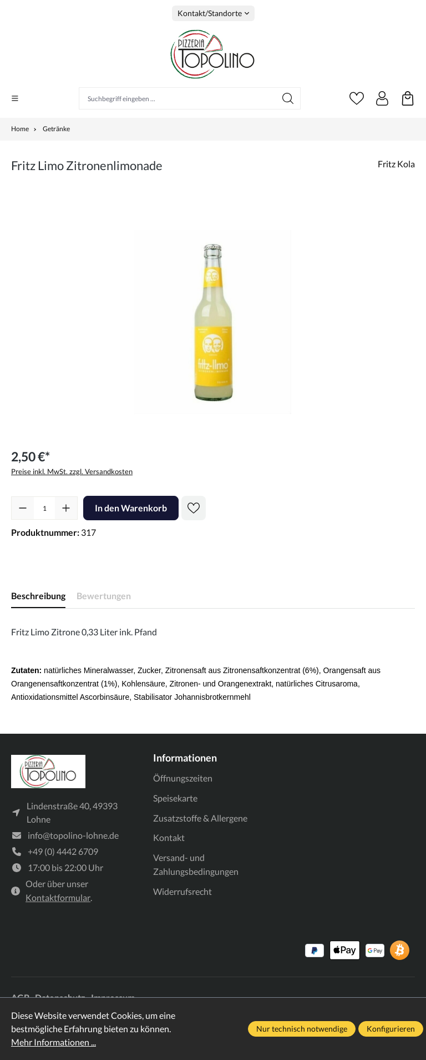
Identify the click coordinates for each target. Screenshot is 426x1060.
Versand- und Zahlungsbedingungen (196, 864)
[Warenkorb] (407, 98)
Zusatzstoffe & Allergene (200, 818)
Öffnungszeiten (182, 778)
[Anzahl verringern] (23, 508)
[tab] (38, 596)
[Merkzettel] (356, 98)
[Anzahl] (44, 508)
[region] (213, 321)
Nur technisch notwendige (301, 1028)
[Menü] (15, 98)
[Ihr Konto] (382, 98)
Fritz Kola (396, 163)
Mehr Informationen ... (53, 1042)
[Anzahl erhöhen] (66, 508)
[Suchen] (288, 98)
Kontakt (169, 837)
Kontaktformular (58, 898)
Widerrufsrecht (182, 891)
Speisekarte (175, 798)
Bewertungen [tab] (104, 595)
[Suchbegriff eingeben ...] (177, 98)
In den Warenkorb (131, 507)
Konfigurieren (391, 1028)
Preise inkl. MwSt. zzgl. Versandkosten (72, 471)
